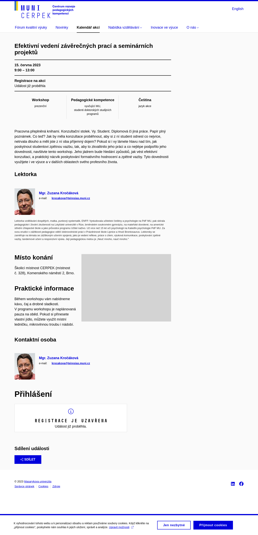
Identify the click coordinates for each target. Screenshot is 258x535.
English (238, 9)
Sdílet (27, 459)
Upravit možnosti (121, 528)
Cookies (43, 486)
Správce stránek (24, 486)
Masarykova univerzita (37, 481)
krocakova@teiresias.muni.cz (71, 198)
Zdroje (56, 486)
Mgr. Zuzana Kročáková (58, 193)
